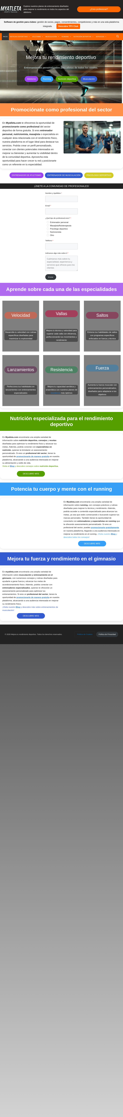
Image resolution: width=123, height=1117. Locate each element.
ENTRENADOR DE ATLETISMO (26, 175)
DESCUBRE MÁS (31, 474)
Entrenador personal (59, 222)
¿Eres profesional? (99, 9)
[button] (117, 36)
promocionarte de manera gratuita (32, 456)
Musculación (89, 79)
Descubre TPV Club (68, 26)
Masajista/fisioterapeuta (60, 226)
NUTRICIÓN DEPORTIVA (83, 36)
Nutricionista (55, 232)
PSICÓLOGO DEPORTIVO (99, 175)
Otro (52, 235)
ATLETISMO (37, 36)
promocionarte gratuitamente (105, 527)
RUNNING (66, 36)
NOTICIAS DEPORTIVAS (20, 36)
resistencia (55, 393)
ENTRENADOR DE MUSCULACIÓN (63, 175)
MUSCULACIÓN (52, 36)
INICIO (5, 36)
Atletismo (31, 79)
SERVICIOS (101, 36)
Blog (12, 466)
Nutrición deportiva (67, 79)
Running (47, 79)
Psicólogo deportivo (59, 229)
